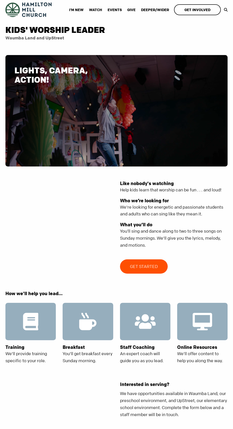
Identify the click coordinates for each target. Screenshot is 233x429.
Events (115, 9)
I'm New (76, 9)
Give (131, 9)
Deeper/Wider (155, 9)
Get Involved (197, 9)
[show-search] (225, 9)
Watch (95, 9)
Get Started (144, 266)
